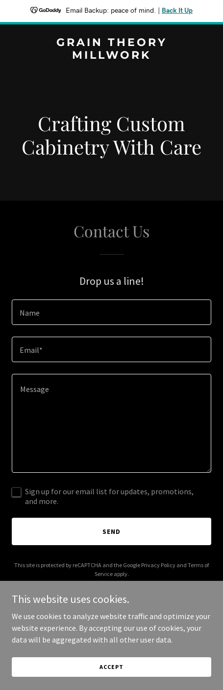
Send (111, 531)
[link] (111, 56)
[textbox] (111, 312)
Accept (111, 666)
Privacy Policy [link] (158, 565)
